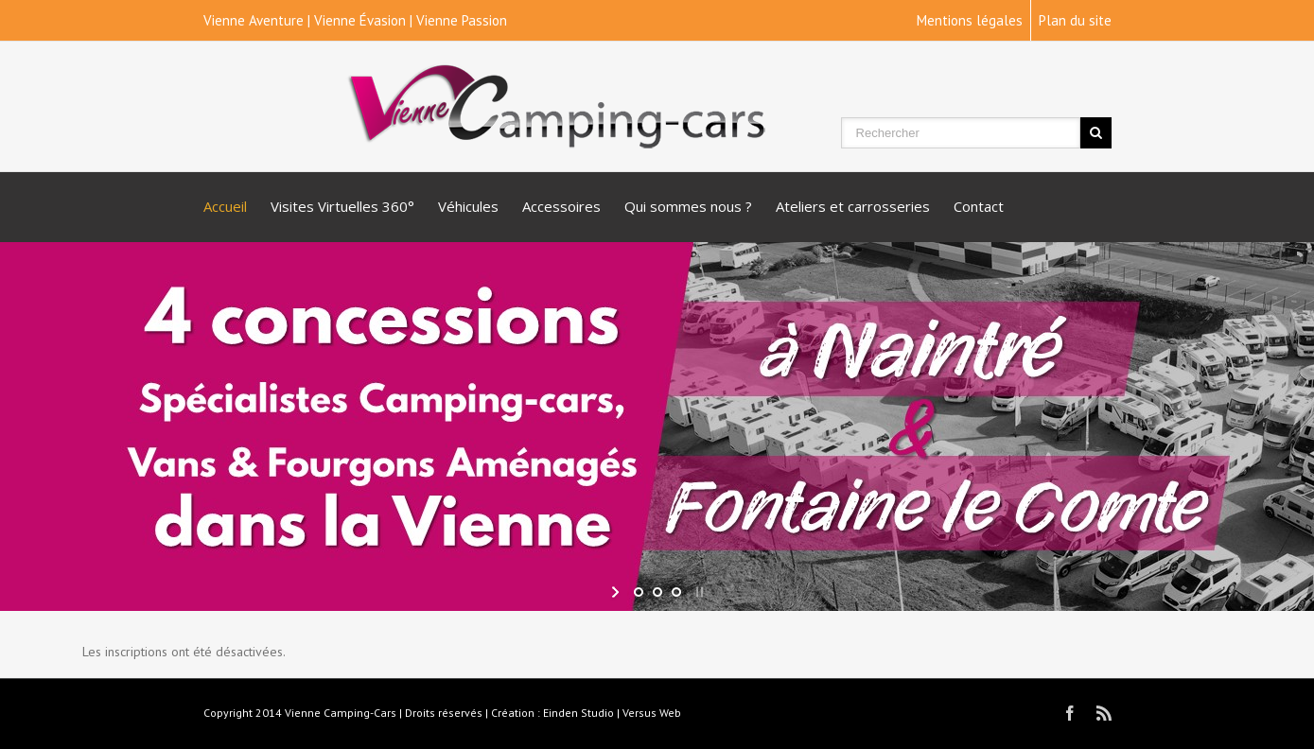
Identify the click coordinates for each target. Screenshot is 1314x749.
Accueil (225, 206)
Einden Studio (578, 712)
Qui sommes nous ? (688, 206)
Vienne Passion (461, 20)
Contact (979, 206)
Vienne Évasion (360, 20)
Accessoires (561, 206)
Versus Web (651, 712)
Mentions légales (970, 20)
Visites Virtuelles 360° (342, 206)
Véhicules (468, 206)
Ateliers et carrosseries (853, 206)
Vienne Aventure (253, 20)
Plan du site (1075, 20)
